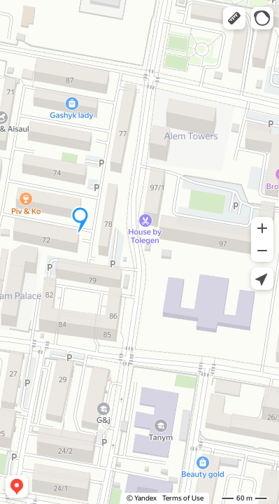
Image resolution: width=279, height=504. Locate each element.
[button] (234, 18)
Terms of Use (182, 498)
